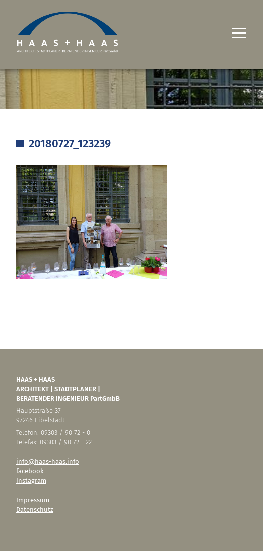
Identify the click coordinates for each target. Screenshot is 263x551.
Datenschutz (34, 509)
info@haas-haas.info (47, 461)
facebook (30, 471)
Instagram (31, 480)
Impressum (32, 500)
